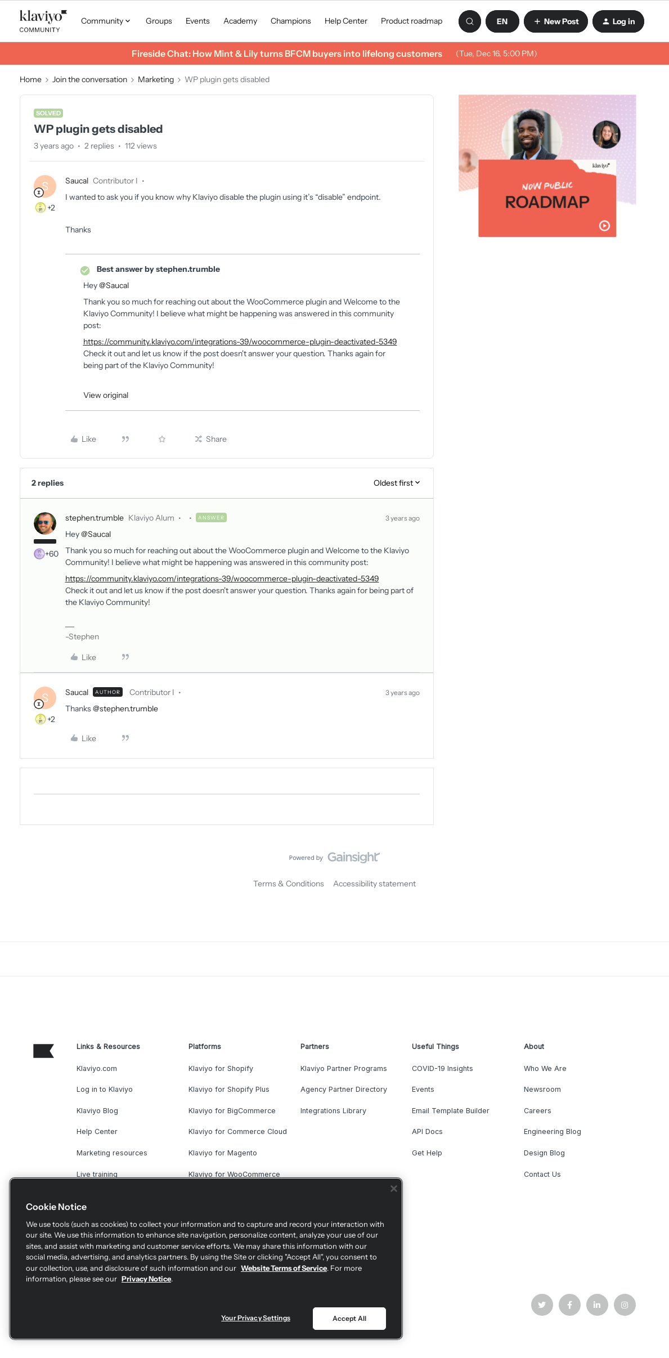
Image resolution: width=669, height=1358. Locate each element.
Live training (97, 1174)
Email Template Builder (451, 1110)
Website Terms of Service (284, 1267)
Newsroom (542, 1089)
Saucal (76, 181)
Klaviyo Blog (97, 1110)
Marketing (156, 79)
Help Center (346, 21)
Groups (159, 21)
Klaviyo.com (97, 1068)
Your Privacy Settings (255, 1318)
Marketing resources (112, 1153)
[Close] (393, 1188)
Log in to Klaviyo (105, 1089)
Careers (537, 1110)
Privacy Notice (146, 1278)
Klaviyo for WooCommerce (234, 1174)
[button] (502, 21)
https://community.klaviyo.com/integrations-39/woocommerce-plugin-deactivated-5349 (240, 342)
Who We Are (545, 1068)
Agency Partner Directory (343, 1089)
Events (198, 21)
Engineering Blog (552, 1131)
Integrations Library (333, 1110)
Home (31, 79)
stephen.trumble (94, 518)
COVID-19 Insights (442, 1068)
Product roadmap (411, 21)
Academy (240, 21)
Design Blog (544, 1153)
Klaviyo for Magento (222, 1153)
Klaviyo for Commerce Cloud (237, 1131)
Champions (291, 21)
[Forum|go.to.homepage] (44, 21)
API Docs (427, 1131)
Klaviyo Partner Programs (343, 1068)
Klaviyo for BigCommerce (232, 1110)
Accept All (349, 1318)
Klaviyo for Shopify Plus (229, 1089)
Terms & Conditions (288, 884)
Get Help (427, 1153)
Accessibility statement (374, 884)
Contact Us (542, 1174)
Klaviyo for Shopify (220, 1068)
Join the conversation (89, 79)
